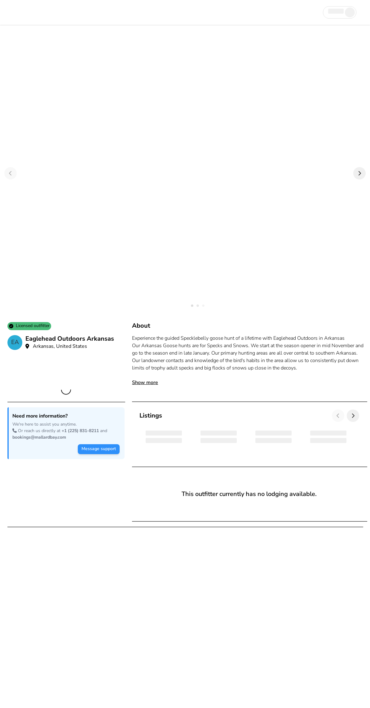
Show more (145, 382)
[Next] (359, 173)
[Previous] (10, 173)
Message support (98, 449)
